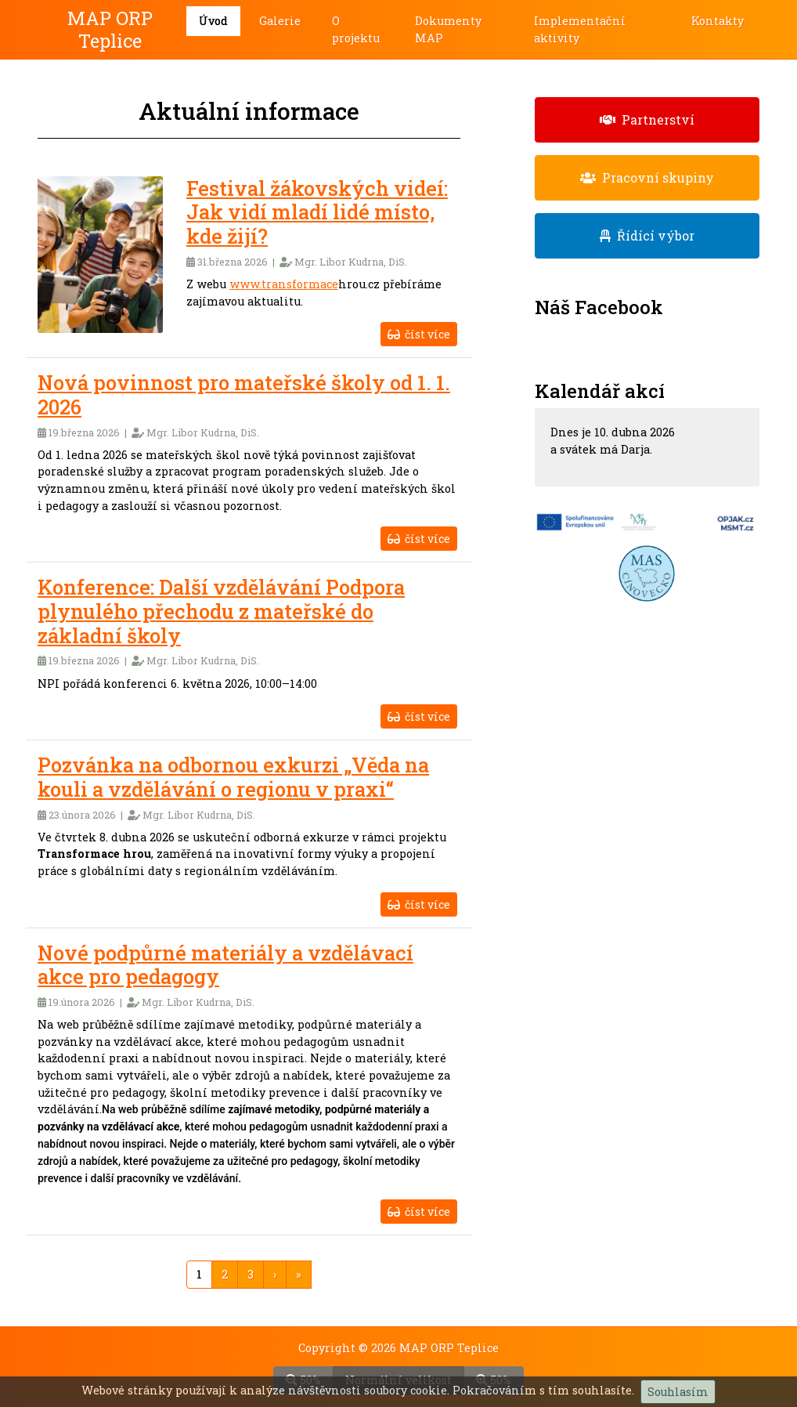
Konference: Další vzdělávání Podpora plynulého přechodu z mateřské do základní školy (221, 610)
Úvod (213, 20)
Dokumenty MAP (448, 29)
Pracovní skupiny (647, 177)
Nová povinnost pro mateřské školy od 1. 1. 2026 (244, 394)
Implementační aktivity (580, 29)
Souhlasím (678, 1391)
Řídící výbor (647, 235)
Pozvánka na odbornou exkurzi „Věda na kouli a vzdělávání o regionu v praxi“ (233, 776)
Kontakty (717, 20)
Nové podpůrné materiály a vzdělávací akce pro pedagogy (225, 964)
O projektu (356, 29)
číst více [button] (419, 334)
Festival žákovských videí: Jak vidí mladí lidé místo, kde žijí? (317, 212)
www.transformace (283, 284)
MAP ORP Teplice (110, 29)
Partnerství (647, 119)
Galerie (280, 20)
